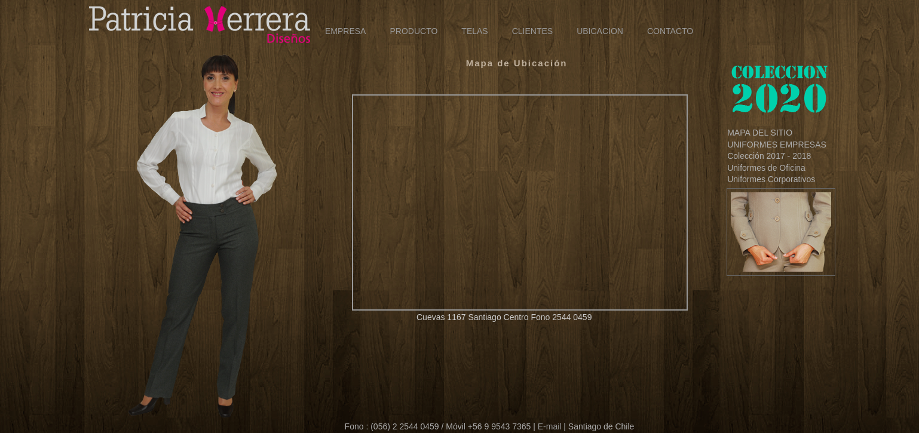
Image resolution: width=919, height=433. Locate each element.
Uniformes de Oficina (766, 168)
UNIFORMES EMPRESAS (776, 144)
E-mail (550, 426)
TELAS (474, 31)
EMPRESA (345, 31)
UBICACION (600, 31)
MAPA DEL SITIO (759, 132)
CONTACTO (670, 31)
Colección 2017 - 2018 (769, 156)
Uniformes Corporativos (771, 179)
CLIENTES (532, 31)
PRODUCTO (413, 31)
